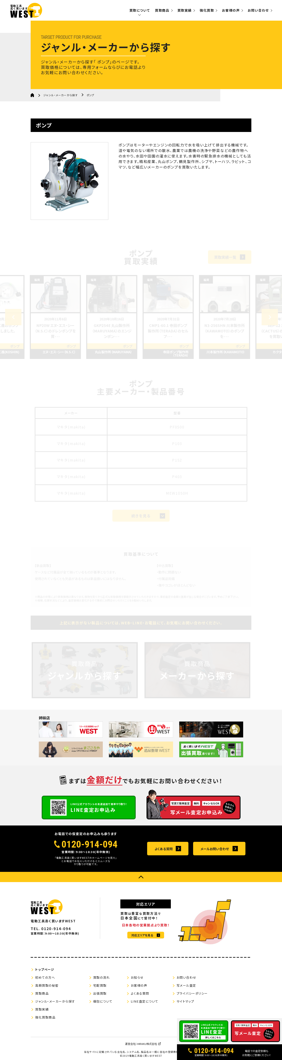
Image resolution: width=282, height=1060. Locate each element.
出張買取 (100, 993)
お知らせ (137, 977)
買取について (139, 10)
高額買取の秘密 (47, 985)
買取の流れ (101, 977)
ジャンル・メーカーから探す (60, 95)
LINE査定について (144, 1001)
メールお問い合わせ (214, 848)
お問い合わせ (258, 10)
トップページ (44, 969)
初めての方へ (45, 977)
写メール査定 (186, 985)
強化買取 (207, 10)
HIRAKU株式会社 (147, 1043)
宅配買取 (100, 985)
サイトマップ (185, 1001)
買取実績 (184, 10)
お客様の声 (231, 10)
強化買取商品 (45, 1017)
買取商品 (162, 10)
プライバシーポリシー (192, 993)
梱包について (103, 1001)
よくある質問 (163, 848)
